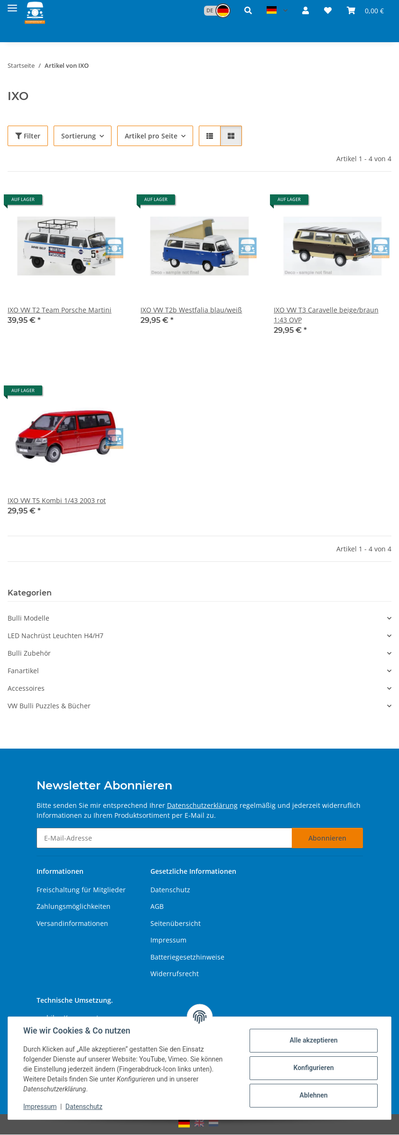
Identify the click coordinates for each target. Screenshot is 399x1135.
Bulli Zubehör (29, 653)
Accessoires (26, 688)
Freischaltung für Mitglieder (81, 889)
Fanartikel (23, 670)
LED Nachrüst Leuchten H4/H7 (55, 635)
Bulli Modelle (28, 617)
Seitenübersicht (175, 923)
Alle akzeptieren (313, 1040)
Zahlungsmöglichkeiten (74, 906)
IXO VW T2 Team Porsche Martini (59, 309)
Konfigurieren (313, 1067)
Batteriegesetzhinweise (187, 956)
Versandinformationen (72, 923)
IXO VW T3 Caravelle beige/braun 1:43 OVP (326, 314)
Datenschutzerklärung (202, 805)
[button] (213, 10)
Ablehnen (313, 1095)
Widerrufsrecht (174, 973)
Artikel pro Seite (151, 135)
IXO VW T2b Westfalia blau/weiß (191, 309)
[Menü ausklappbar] (12, 6)
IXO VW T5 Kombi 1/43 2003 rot (57, 500)
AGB (157, 906)
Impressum (39, 1106)
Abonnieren (327, 837)
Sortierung (78, 135)
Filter (27, 135)
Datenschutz (83, 1106)
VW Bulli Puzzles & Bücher (49, 705)
